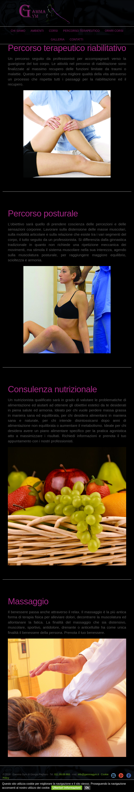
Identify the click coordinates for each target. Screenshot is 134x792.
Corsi (53, 30)
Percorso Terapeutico (81, 30)
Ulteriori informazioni (67, 787)
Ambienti (37, 30)
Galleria (57, 39)
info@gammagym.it (88, 774)
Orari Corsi (114, 30)
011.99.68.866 (62, 774)
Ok (87, 787)
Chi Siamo (18, 30)
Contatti (76, 39)
